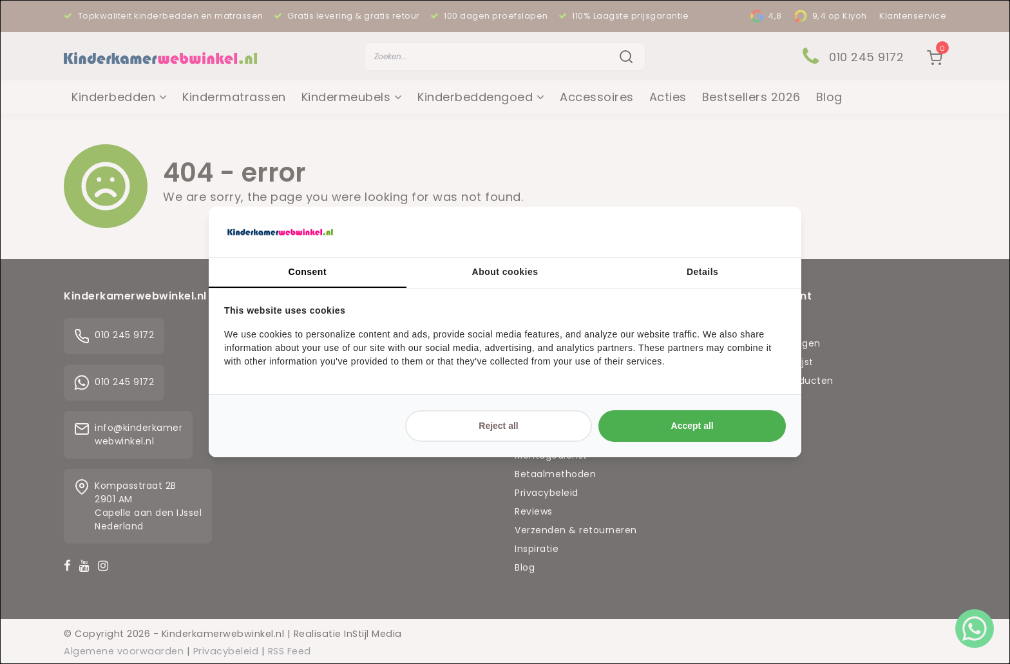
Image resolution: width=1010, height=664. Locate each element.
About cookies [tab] (505, 272)
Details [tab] (702, 272)
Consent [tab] (308, 272)
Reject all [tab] (498, 426)
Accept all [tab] (692, 426)
